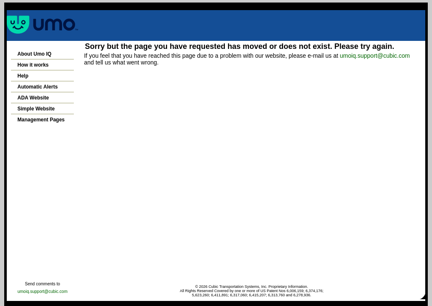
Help (22, 76)
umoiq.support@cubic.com (375, 55)
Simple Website (35, 109)
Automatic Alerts (37, 87)
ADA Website (33, 98)
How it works (33, 65)
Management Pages (41, 120)
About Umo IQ (34, 54)
